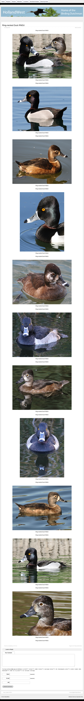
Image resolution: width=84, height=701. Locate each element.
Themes (14, 1)
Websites (19, 1)
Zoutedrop (10, 645)
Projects (8, 1)
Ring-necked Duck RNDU (13, 25)
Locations (25, 1)
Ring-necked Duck (78, 645)
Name (8, 674)
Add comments (78, 27)
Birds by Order (44, 1)
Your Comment (8, 652)
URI (8, 682)
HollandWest (6, 696)
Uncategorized (7, 27)
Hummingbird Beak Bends (75, 692)
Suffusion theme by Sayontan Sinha (76, 696)
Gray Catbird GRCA (7, 692)
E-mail (7, 678)
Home (3, 1)
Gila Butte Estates (34, 1)
